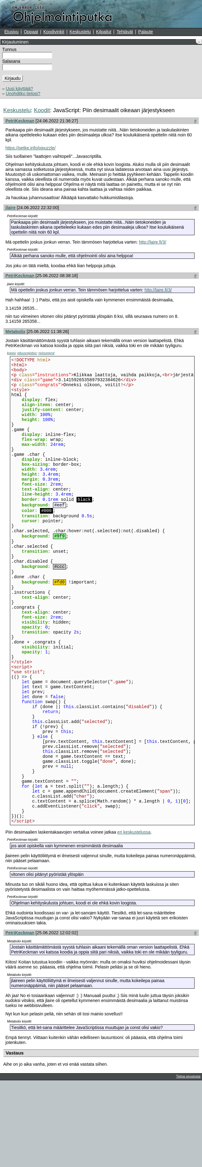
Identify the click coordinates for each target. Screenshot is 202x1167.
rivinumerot (46, 353)
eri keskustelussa (134, 918)
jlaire (11, 207)
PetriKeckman (20, 120)
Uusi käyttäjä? (19, 88)
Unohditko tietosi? (23, 93)
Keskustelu (80, 31)
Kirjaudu (12, 78)
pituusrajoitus (27, 353)
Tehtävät (124, 31)
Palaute (145, 31)
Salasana (11, 61)
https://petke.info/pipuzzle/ (31, 147)
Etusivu (11, 31)
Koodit (42, 110)
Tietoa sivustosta (188, 1163)
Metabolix (16, 331)
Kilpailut (103, 31)
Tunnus (9, 49)
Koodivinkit (53, 31)
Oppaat (31, 31)
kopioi (11, 353)
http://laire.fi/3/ (152, 242)
